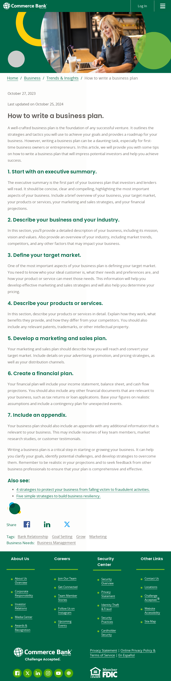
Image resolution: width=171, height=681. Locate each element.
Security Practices (107, 620)
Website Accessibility (152, 610)
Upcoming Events (64, 623)
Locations (151, 587)
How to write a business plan (111, 78)
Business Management (56, 543)
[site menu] (162, 6)
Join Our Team (67, 578)
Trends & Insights (63, 78)
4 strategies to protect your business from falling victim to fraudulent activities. (83, 489)
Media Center (23, 617)
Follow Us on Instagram (66, 610)
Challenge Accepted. (152, 598)
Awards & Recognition (22, 627)
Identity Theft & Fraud (110, 607)
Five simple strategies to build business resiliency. (58, 495)
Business (32, 78)
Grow (80, 537)
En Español (126, 655)
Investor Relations (21, 606)
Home (12, 78)
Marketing (98, 537)
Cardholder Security (108, 632)
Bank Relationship (33, 537)
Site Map (150, 621)
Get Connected (68, 587)
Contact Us (152, 578)
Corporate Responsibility (24, 593)
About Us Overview (21, 580)
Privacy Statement (108, 594)
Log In (142, 6)
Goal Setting (62, 537)
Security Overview (107, 581)
